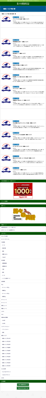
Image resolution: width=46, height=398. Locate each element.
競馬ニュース (4, 305)
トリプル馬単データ (6, 278)
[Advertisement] (23, 33)
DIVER (2, 377)
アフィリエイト (5, 329)
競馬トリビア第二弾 (6, 341)
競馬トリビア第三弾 (6, 344)
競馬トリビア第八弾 (6, 359)
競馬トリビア (4, 335)
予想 (3, 269)
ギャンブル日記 (4, 236)
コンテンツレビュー (5, 326)
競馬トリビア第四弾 (6, 347)
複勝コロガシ (5, 254)
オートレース (4, 302)
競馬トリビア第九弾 (6, 362)
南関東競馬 (4, 263)
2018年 (3, 320)
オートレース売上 (5, 293)
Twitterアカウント (6, 374)
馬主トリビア (22, 17)
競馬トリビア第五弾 (6, 350)
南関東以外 (4, 266)
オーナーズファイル (5, 239)
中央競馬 (3, 242)
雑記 (3, 251)
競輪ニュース (4, 308)
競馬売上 (4, 296)
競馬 (3, 332)
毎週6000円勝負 (4, 317)
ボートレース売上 (5, 287)
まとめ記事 (3, 368)
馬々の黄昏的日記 (23, 384)
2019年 (3, 323)
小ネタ (2, 311)
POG (2, 314)
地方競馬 (3, 260)
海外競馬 (3, 281)
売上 (2, 284)
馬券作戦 (4, 247)
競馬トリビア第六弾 (6, 353)
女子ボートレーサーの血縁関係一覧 (7, 229)
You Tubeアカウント (6, 371)
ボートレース (4, 299)
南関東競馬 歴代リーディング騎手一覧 (8, 227)
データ (3, 244)
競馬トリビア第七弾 (6, 356)
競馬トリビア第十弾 (6, 365)
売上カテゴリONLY (23, 388)
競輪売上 (4, 290)
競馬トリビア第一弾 (6, 338)
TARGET (4, 257)
